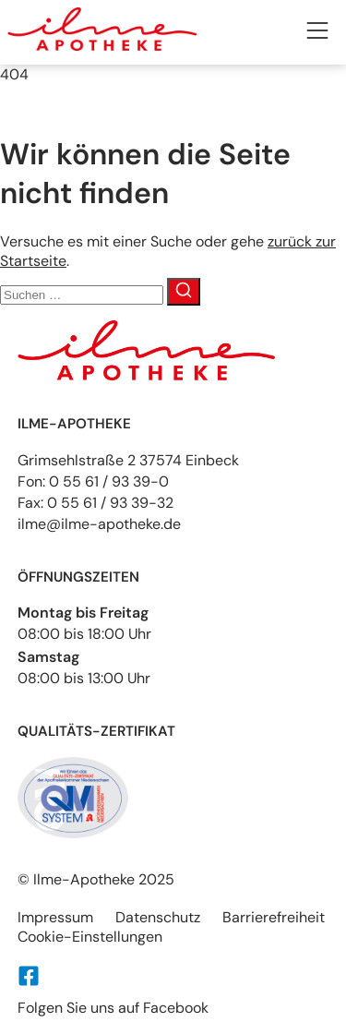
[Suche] (183, 292)
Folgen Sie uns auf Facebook (113, 1007)
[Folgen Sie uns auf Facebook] (29, 976)
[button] (317, 32)
